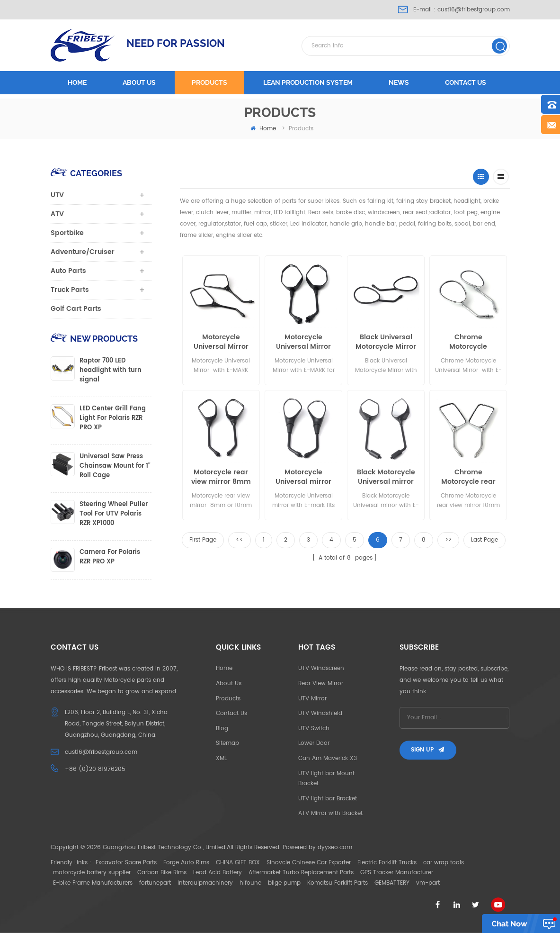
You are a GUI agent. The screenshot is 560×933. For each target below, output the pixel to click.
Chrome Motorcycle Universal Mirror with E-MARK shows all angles (468, 342)
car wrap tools (443, 862)
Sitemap (227, 743)
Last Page (484, 539)
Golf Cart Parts (76, 308)
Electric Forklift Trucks (387, 862)
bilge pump (284, 883)
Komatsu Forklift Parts (337, 883)
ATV (57, 213)
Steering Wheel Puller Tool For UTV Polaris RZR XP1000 (114, 514)
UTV (57, 195)
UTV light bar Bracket (327, 798)
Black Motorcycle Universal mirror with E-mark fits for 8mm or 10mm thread (386, 477)
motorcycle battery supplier (92, 872)
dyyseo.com (335, 847)
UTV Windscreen (321, 668)
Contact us (465, 82)
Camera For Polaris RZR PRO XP (110, 557)
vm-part (428, 883)
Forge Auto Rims (186, 862)
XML (221, 758)
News (399, 82)
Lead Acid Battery (217, 872)
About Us (228, 683)
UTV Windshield (320, 713)
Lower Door (313, 743)
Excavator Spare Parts (126, 862)
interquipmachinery (205, 883)
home (263, 128)
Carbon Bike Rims (162, 872)
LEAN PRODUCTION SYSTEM (308, 82)
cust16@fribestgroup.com (473, 9)
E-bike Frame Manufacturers (93, 883)
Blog (222, 728)
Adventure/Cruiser (83, 251)
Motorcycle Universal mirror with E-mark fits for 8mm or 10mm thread (304, 477)
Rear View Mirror (320, 683)
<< (239, 539)
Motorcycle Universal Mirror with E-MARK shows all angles (220, 342)
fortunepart (155, 883)
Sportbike (67, 232)
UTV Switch (313, 728)
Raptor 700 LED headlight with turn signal (111, 370)
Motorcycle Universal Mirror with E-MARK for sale (303, 342)
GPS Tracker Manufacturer (396, 872)
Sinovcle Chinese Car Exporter (309, 862)
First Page (202, 539)
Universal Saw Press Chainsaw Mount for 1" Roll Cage (115, 466)
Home (77, 82)
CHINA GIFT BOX (238, 862)
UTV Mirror (312, 698)
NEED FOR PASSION (175, 43)
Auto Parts (68, 270)
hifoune (250, 883)
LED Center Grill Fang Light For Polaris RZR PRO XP (113, 418)
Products (209, 82)
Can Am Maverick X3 (327, 758)
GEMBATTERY (391, 883)
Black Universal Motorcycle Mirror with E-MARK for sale (386, 342)
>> (448, 539)
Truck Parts (70, 289)
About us (139, 82)
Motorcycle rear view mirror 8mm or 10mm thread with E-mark (221, 477)
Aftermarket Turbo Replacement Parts (301, 872)
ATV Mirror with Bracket (330, 813)
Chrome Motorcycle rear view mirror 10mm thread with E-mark (468, 477)
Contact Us (231, 713)
